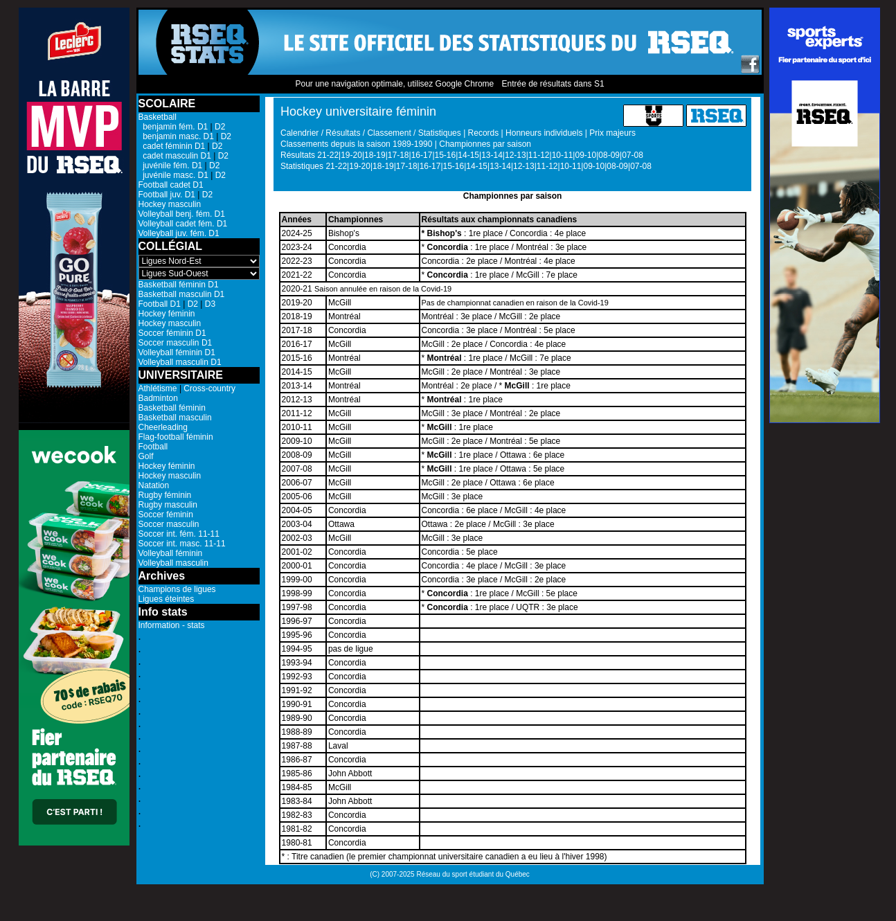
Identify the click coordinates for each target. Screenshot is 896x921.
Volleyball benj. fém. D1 (181, 214)
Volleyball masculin (173, 563)
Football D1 (159, 304)
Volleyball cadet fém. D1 (183, 224)
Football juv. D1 (166, 194)
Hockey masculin (169, 204)
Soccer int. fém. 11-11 (178, 534)
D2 (220, 127)
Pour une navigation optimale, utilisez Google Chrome (394, 84)
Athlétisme (157, 388)
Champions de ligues (177, 589)
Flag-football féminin (175, 437)
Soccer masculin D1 (175, 343)
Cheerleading (163, 427)
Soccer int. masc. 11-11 (182, 543)
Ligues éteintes (166, 599)
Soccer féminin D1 (172, 333)
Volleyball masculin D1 (180, 362)
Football (153, 446)
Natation (154, 485)
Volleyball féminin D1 (176, 352)
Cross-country (209, 388)
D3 (210, 304)
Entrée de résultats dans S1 (552, 84)
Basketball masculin (175, 417)
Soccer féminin (165, 514)
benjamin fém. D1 (173, 127)
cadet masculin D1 (174, 156)
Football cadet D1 (171, 185)
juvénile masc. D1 (173, 175)
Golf (146, 456)
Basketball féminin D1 (178, 284)
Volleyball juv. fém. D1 (178, 233)
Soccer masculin (168, 524)
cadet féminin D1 (172, 146)
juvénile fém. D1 (170, 165)
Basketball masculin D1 (181, 294)
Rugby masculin (167, 505)
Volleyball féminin (170, 553)
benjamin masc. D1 (176, 136)
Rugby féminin (165, 495)
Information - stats (171, 625)
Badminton (158, 398)
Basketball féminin (172, 408)
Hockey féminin (166, 314)
